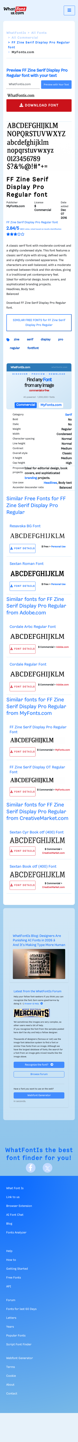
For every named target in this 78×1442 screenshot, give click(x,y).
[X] (47, 1168)
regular (15, 348)
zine (16, 339)
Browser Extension (19, 1206)
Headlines (50, 483)
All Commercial (25, 37)
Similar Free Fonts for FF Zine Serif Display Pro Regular (36, 505)
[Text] (23, 84)
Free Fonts (13, 1277)
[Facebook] (30, 1168)
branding (31, 478)
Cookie (11, 1376)
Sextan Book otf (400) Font (33, 866)
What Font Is (14, 1188)
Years (10, 1326)
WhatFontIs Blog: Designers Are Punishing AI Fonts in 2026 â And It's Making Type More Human (39, 940)
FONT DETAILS (22, 548)
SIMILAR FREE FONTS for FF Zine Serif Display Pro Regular (39, 323)
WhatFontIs (16, 33)
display (46, 339)
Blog (9, 1223)
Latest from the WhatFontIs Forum (37, 991)
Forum (10, 1300)
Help (9, 1251)
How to (11, 1260)
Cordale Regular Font (28, 664)
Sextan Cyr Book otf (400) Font (37, 832)
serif (30, 339)
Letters (11, 1318)
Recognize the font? (39, 1064)
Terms (10, 1367)
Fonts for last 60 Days (21, 1309)
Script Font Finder (18, 1344)
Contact (11, 1393)
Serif (68, 415)
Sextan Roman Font (27, 564)
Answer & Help (33, 1004)
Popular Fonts (15, 1335)
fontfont (33, 348)
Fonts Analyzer (16, 1232)
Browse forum (39, 1074)
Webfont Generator (39, 1095)
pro (60, 339)
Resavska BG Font (25, 526)
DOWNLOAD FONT (39, 105)
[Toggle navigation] (69, 10)
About (10, 1384)
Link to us (12, 1197)
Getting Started (17, 1268)
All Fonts (39, 33)
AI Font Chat (14, 1215)
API (8, 1286)
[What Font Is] (15, 10)
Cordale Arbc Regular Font (33, 627)
